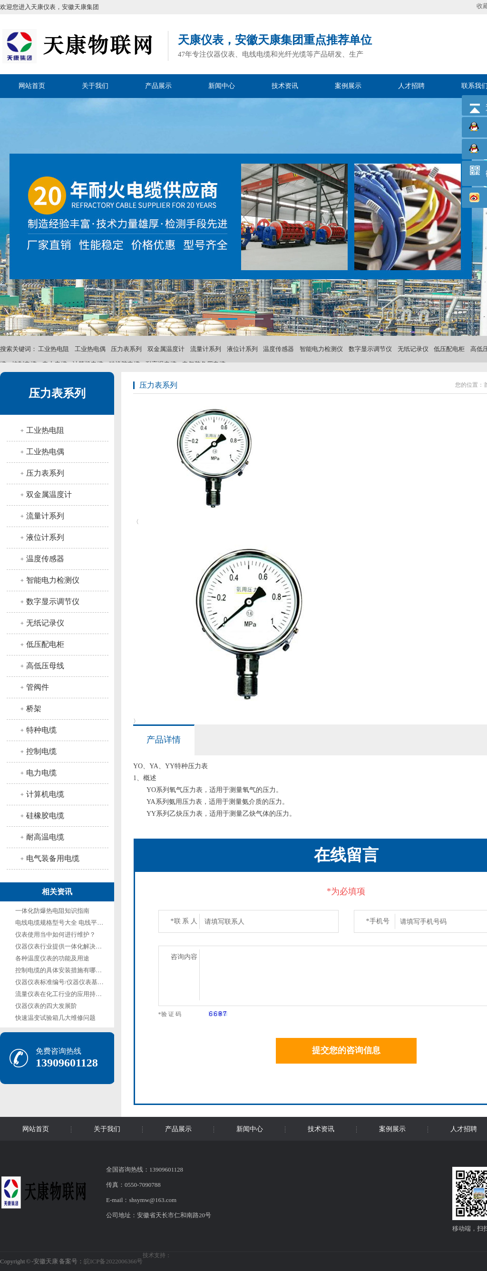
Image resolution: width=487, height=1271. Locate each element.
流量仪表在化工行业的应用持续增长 (64, 993)
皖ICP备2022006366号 (113, 1261)
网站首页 (32, 85)
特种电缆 (41, 730)
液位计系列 (242, 348)
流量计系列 (205, 348)
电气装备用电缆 (52, 858)
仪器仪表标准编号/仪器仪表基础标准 (65, 982)
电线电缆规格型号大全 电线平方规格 (65, 922)
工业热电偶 (90, 348)
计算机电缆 (45, 794)
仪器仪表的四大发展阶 (46, 1005)
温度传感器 (278, 348)
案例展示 (348, 85)
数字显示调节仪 (370, 348)
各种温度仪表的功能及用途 (52, 958)
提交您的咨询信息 (346, 1050)
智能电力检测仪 (321, 348)
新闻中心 (221, 85)
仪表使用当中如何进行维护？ (55, 934)
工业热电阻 (53, 348)
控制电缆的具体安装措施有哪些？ (61, 970)
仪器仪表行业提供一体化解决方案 (61, 946)
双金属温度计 (166, 348)
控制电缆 (41, 751)
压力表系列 (126, 348)
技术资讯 (285, 85)
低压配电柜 (449, 348)
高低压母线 (45, 666)
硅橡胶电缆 (45, 815)
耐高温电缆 (45, 837)
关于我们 (95, 85)
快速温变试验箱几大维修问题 (55, 1017)
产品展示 (158, 85)
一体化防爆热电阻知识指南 (52, 910)
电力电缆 (41, 773)
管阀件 (37, 687)
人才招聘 (411, 85)
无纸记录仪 (413, 348)
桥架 (33, 708)
